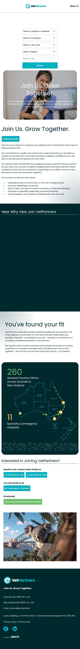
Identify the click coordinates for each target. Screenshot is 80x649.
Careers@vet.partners (17, 488)
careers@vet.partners (19, 608)
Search (40, 65)
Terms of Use (24, 622)
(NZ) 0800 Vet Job (36, 475)
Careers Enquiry (10, 139)
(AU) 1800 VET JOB (21, 597)
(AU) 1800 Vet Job (14, 475)
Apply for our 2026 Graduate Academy (23, 502)
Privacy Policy (10, 622)
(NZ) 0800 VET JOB (25, 602)
